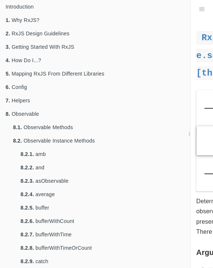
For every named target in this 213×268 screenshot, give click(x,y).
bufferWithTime (45, 234)
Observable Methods (43, 127)
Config (16, 87)
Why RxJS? (22, 20)
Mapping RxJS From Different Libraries (55, 74)
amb (33, 154)
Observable (22, 114)
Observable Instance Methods (54, 141)
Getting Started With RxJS (40, 47)
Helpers (18, 100)
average (37, 194)
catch (34, 261)
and (32, 167)
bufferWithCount (47, 221)
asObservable (44, 181)
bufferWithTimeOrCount (56, 248)
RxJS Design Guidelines (38, 33)
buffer (34, 208)
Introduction (20, 7)
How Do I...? (23, 60)
